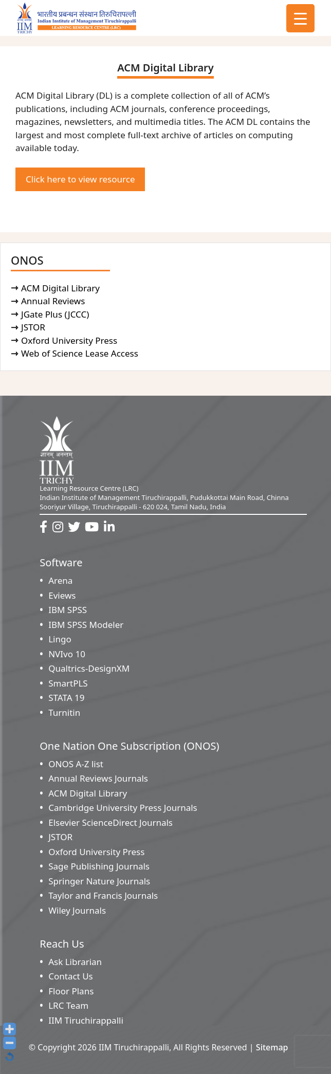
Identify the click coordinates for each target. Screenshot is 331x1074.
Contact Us (70, 976)
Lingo (59, 639)
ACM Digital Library (62, 288)
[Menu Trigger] (300, 18)
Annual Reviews (54, 301)
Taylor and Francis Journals (103, 895)
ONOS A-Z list (75, 764)
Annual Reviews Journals (98, 778)
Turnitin (64, 712)
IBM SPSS (67, 610)
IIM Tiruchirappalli (85, 1020)
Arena (60, 580)
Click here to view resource (80, 179)
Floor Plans (71, 991)
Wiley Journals (77, 910)
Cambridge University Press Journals (122, 807)
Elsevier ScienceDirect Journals (110, 822)
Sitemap (272, 1047)
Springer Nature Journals (99, 881)
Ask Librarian (75, 962)
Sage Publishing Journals (99, 866)
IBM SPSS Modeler (85, 625)
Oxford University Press (71, 340)
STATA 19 (66, 697)
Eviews (62, 595)
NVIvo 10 (66, 654)
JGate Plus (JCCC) (56, 314)
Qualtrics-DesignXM (89, 668)
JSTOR (34, 327)
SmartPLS (67, 683)
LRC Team (68, 1005)
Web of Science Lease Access (81, 353)
